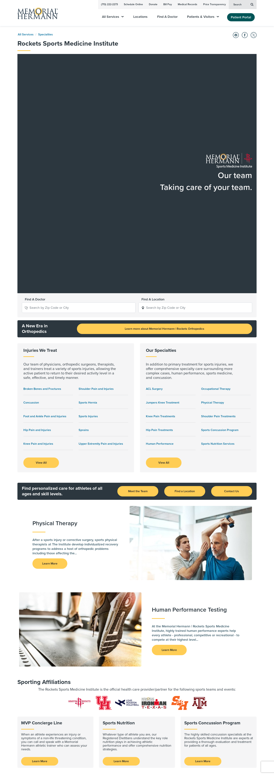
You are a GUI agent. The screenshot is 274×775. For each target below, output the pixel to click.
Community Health (161, 703)
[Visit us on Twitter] (59, 763)
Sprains (84, 280)
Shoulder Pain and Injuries (96, 239)
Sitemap (251, 750)
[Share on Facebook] (245, 35)
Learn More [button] (49, 414)
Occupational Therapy (215, 239)
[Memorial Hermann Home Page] (36, 13)
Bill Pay (167, 4)
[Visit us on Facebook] (41, 763)
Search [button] (243, 4)
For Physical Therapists (114, 663)
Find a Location (185, 342)
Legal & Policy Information (226, 654)
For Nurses (107, 658)
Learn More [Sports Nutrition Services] (121, 612)
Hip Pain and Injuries (37, 280)
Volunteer (155, 712)
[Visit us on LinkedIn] (32, 763)
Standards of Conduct (114, 677)
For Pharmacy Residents (115, 672)
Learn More (39, 612)
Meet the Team (138, 342)
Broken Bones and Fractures (42, 239)
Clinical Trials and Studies (116, 703)
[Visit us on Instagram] (68, 763)
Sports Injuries (88, 267)
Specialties (45, 34)
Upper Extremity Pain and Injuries (101, 294)
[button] (26, 158)
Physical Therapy (212, 253)
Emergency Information (164, 672)
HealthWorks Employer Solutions (170, 677)
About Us (155, 645)
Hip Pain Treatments (159, 280)
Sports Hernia (88, 253)
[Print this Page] (236, 35)
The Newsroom (159, 667)
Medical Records (187, 4)
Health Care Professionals (117, 645)
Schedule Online (133, 4)
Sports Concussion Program (219, 280)
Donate (153, 4)
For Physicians (109, 653)
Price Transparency (214, 4)
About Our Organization (164, 653)
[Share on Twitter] (254, 35)
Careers (214, 699)
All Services (113, 17)
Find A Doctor (167, 17)
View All (41, 313)
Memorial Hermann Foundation (230, 672)
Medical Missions (160, 708)
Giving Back (157, 695)
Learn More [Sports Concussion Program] (202, 612)
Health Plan (217, 690)
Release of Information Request (230, 663)
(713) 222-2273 (109, 4)
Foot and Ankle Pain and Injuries (44, 267)
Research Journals (111, 708)
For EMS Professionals (114, 667)
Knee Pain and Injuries (38, 294)
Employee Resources (223, 645)
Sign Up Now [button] (50, 749)
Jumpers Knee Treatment (162, 253)
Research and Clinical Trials (118, 695)
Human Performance (160, 294)
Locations (140, 17)
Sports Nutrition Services (218, 294)
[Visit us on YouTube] (50, 763)
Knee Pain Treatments (160, 267)
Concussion (31, 253)
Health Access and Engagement (170, 658)
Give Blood (156, 717)
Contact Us (231, 342)
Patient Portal (241, 17)
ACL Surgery (154, 239)
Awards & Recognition (163, 663)
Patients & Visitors (203, 17)
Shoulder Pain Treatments (218, 267)
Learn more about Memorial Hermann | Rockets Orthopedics (164, 179)
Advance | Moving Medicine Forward (118, 684)
